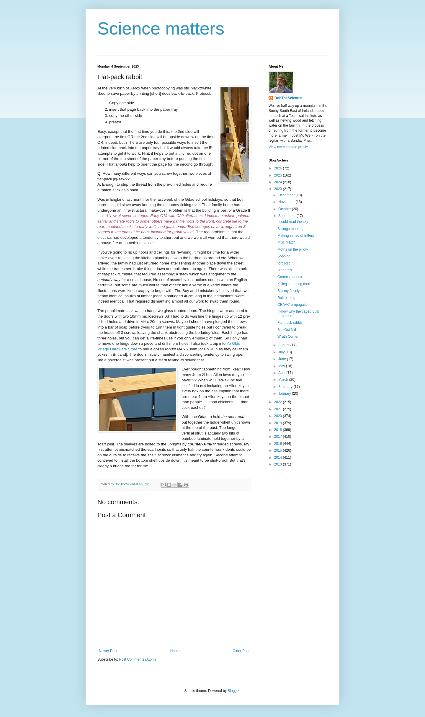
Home (175, 651)
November (287, 202)
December (287, 195)
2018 (278, 430)
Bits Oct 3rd (286, 330)
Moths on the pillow (292, 249)
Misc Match (286, 242)
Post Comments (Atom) (137, 659)
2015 (278, 450)
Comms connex (289, 277)
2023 (278, 189)
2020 (278, 416)
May (282, 366)
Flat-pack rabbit (289, 323)
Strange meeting (290, 229)
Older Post (241, 651)
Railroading (286, 298)
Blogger (234, 691)
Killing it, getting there (294, 284)
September (287, 216)
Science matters (160, 28)
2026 (278, 168)
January (285, 393)
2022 (278, 402)
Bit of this (284, 270)
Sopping (283, 256)
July (282, 352)
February (285, 387)
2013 (278, 464)
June (282, 359)
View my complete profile (288, 147)
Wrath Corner (288, 336)
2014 (278, 457)
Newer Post (108, 651)
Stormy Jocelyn (289, 291)
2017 (278, 437)
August (284, 345)
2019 (278, 423)
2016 (278, 444)
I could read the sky (292, 222)
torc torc (283, 263)
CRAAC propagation (293, 305)
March (283, 380)
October (285, 209)
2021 (278, 409)
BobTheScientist (288, 98)
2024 (278, 182)
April (282, 373)
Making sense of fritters (295, 235)
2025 (278, 175)
